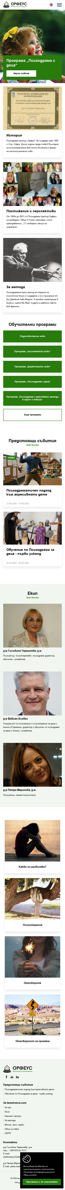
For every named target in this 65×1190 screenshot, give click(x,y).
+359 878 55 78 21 (17, 1150)
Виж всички (32, 445)
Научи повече (21, 73)
